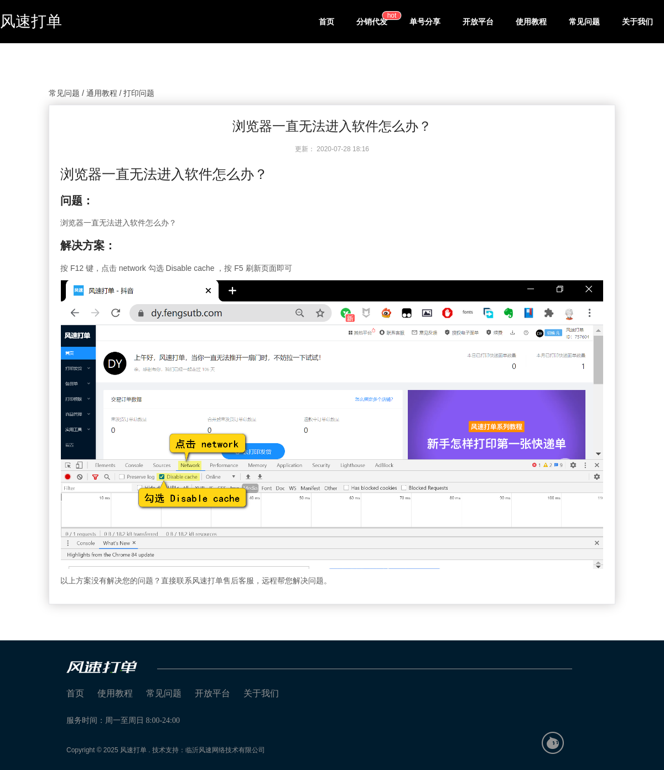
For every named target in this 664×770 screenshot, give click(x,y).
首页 (326, 21)
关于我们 (637, 21)
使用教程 (531, 21)
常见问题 (584, 21)
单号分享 (424, 21)
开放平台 (478, 21)
